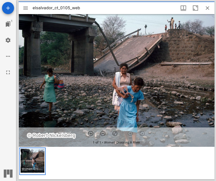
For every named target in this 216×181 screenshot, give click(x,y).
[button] (32, 161)
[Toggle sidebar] (26, 8)
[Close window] (207, 8)
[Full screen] (8, 72)
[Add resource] (8, 8)
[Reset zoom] (115, 133)
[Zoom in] (91, 133)
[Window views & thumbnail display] (183, 8)
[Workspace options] (8, 56)
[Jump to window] (8, 24)
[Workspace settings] (8, 40)
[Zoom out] (103, 133)
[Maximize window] (195, 8)
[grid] (116, 163)
